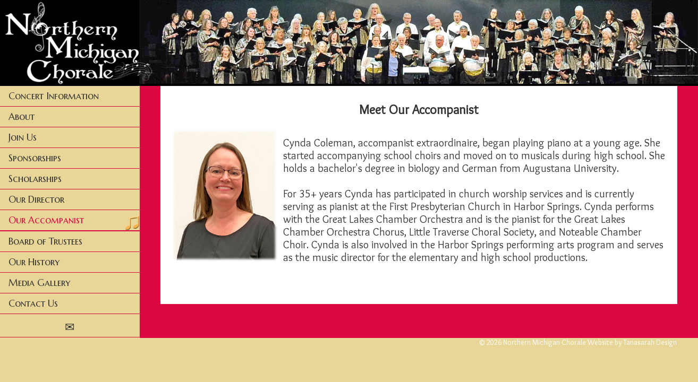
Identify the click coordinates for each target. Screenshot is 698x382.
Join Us (22, 137)
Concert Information (53, 96)
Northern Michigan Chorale (544, 342)
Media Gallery (39, 283)
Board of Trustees (45, 241)
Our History (33, 262)
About (21, 117)
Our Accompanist (46, 220)
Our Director (36, 199)
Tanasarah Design (650, 342)
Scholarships (35, 179)
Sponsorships (34, 158)
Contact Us (33, 303)
